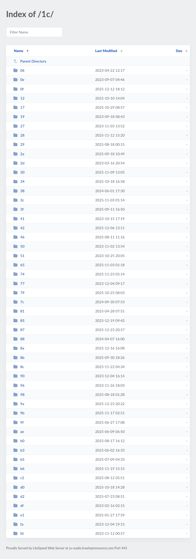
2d (18, 163)
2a (18, 154)
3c (18, 200)
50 (18, 246)
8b (18, 357)
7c (18, 302)
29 (18, 144)
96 (18, 385)
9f (18, 422)
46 (18, 237)
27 (18, 126)
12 (18, 98)
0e (18, 79)
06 (18, 70)
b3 (18, 450)
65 (18, 265)
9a (18, 404)
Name (18, 50)
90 (18, 376)
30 (18, 172)
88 (18, 339)
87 (18, 329)
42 (18, 228)
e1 (18, 515)
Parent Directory (29, 61)
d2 (18, 496)
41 (18, 218)
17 (18, 107)
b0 (18, 441)
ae (18, 431)
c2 (18, 478)
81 (18, 311)
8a (18, 348)
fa (18, 524)
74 (18, 274)
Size (179, 50)
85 (18, 320)
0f (18, 89)
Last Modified (106, 50)
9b (18, 413)
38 (18, 191)
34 (18, 181)
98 (18, 394)
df (18, 505)
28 (18, 135)
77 (18, 283)
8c (18, 366)
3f (18, 209)
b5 (18, 459)
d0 (18, 487)
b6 (18, 468)
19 (18, 116)
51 (18, 255)
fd (18, 533)
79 (18, 292)
